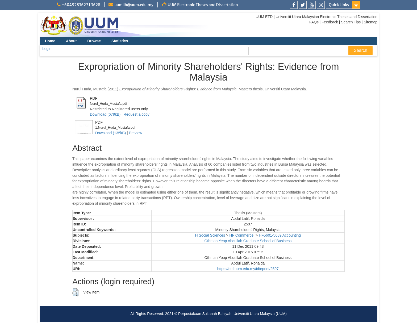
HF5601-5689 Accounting (280, 235)
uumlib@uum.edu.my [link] (133, 4)
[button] (75, 292)
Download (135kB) (110, 133)
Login (46, 49)
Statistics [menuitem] (119, 41)
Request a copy (136, 114)
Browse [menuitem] (94, 41)
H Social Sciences (210, 235)
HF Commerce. (242, 235)
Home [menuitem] (50, 41)
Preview (135, 133)
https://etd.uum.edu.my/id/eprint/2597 (248, 269)
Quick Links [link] (339, 4)
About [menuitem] (71, 41)
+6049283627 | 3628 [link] (81, 4)
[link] (294, 5)
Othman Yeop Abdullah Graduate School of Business (247, 241)
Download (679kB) (105, 114)
